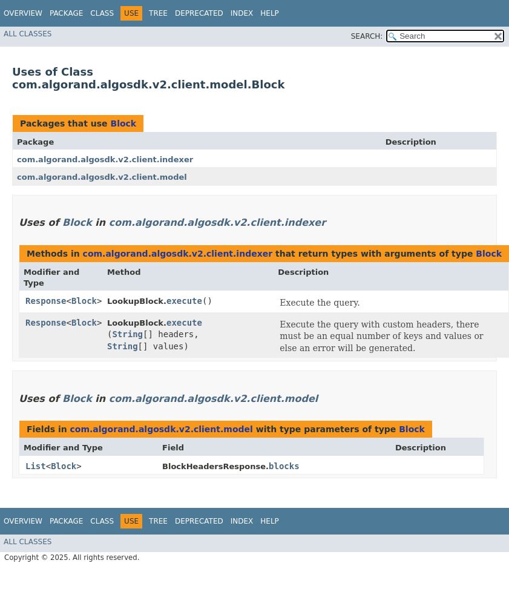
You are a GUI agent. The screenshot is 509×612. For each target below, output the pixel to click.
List (35, 466)
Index (242, 13)
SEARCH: (367, 36)
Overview (23, 13)
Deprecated (199, 13)
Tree (158, 13)
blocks (284, 466)
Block (123, 123)
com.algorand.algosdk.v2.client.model (102, 177)
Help (269, 13)
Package (66, 13)
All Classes (27, 34)
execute (184, 301)
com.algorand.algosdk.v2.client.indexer (105, 159)
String (127, 334)
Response (45, 301)
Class (102, 13)
